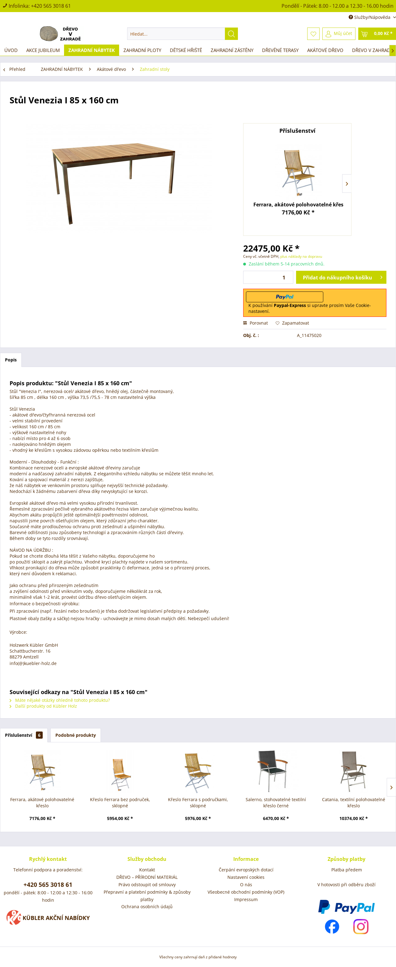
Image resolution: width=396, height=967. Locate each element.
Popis (11, 360)
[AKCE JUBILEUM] (43, 50)
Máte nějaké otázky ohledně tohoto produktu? (60, 700)
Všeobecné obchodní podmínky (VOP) (246, 892)
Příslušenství (24, 735)
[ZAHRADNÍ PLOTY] (142, 50)
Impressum (246, 899)
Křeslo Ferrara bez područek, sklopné (120, 802)
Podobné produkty (75, 735)
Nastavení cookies (246, 877)
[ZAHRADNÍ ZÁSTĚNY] (232, 50)
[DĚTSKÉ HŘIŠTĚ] (186, 50)
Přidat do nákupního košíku (342, 276)
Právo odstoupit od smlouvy (147, 884)
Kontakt (147, 870)
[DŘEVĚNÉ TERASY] (280, 50)
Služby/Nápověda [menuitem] (370, 17)
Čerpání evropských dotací (246, 870)
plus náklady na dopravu (300, 256)
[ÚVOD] (11, 50)
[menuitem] (182, 34)
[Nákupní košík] (377, 34)
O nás (246, 884)
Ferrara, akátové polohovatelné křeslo (298, 204)
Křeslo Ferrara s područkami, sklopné (198, 802)
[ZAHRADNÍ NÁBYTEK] (91, 50)
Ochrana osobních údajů (147, 906)
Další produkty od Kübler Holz (43, 706)
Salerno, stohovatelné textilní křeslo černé (276, 802)
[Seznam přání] (313, 34)
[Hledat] (231, 34)
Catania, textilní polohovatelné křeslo (353, 802)
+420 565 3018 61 (51, 5)
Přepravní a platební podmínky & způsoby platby (147, 895)
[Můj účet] (338, 34)
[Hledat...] (182, 34)
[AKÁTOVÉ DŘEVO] (325, 50)
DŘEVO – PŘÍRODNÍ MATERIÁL (147, 877)
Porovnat (255, 323)
